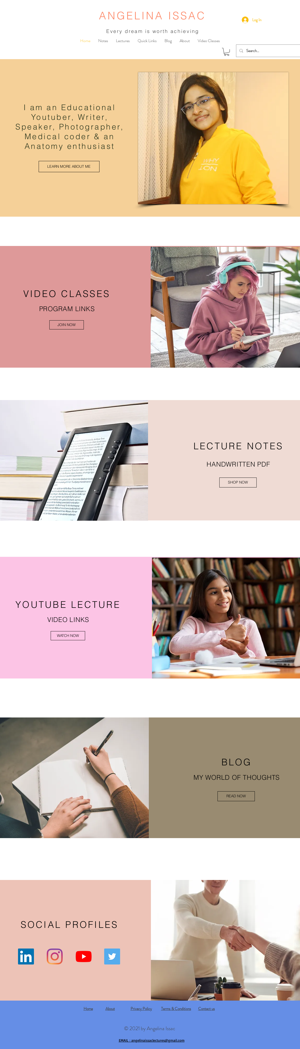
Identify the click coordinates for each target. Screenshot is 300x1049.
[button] (226, 52)
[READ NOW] (236, 796)
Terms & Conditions (176, 1009)
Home (88, 1009)
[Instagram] (55, 956)
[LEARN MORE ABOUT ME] (69, 166)
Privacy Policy (141, 1009)
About (110, 1009)
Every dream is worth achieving (152, 31)
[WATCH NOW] (68, 635)
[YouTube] (84, 956)
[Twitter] (112, 956)
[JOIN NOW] (66, 324)
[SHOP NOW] (238, 482)
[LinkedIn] (26, 956)
